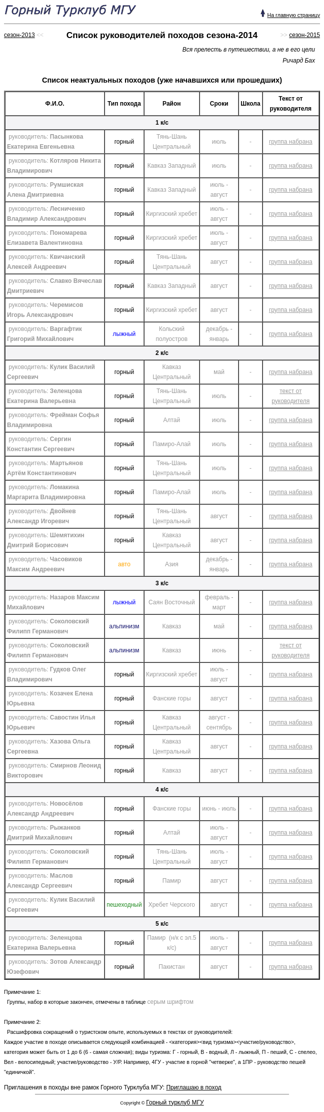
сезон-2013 (19, 35)
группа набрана (290, 141)
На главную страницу (293, 15)
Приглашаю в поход (193, 1087)
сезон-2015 (304, 35)
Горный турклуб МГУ (175, 1102)
